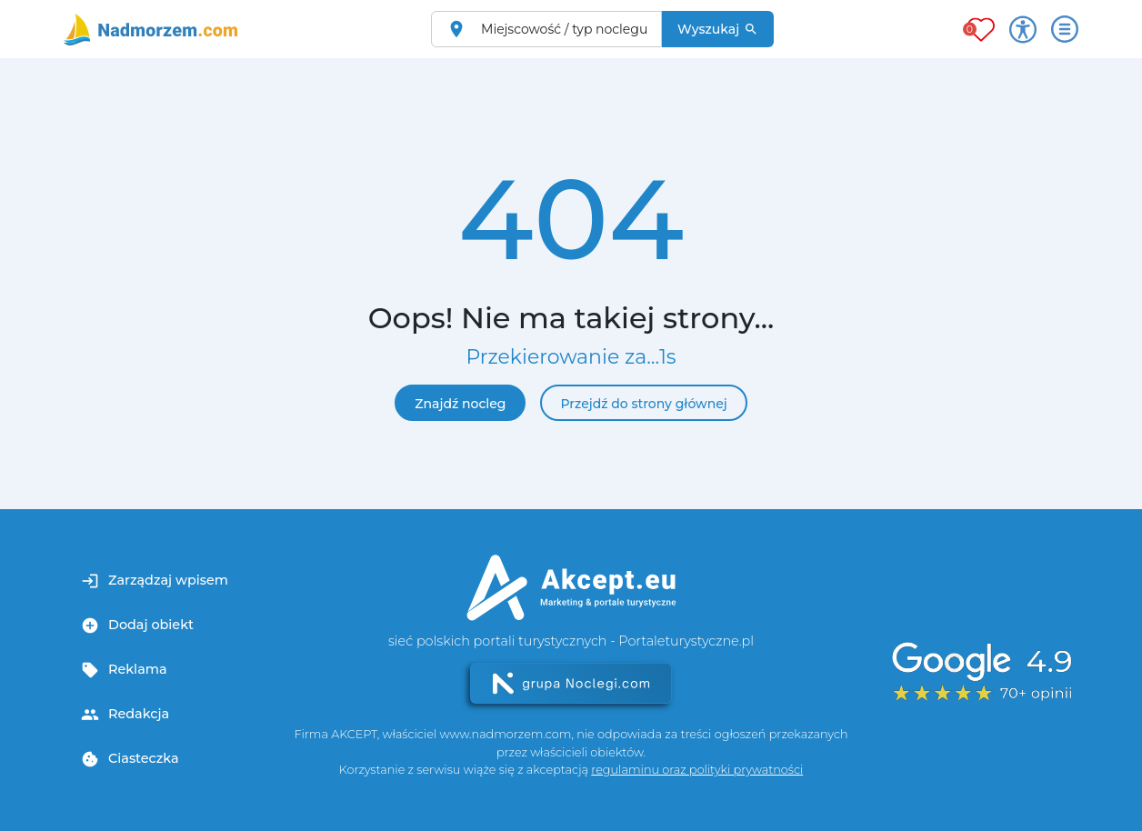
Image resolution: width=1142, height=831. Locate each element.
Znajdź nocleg (460, 403)
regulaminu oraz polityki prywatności (697, 769)
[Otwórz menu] (1064, 29)
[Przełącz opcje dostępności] (1023, 29)
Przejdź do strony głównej (643, 403)
